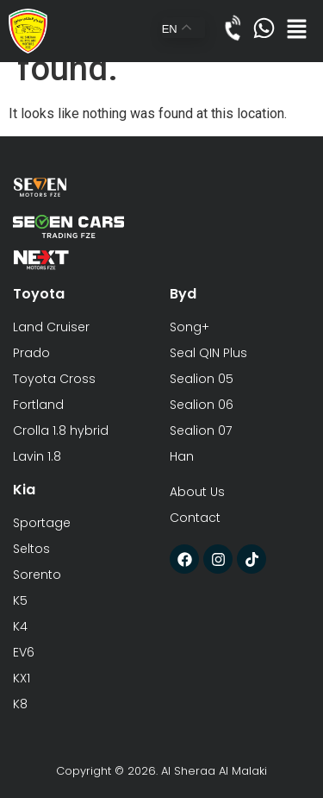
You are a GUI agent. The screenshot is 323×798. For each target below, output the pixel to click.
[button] (297, 31)
